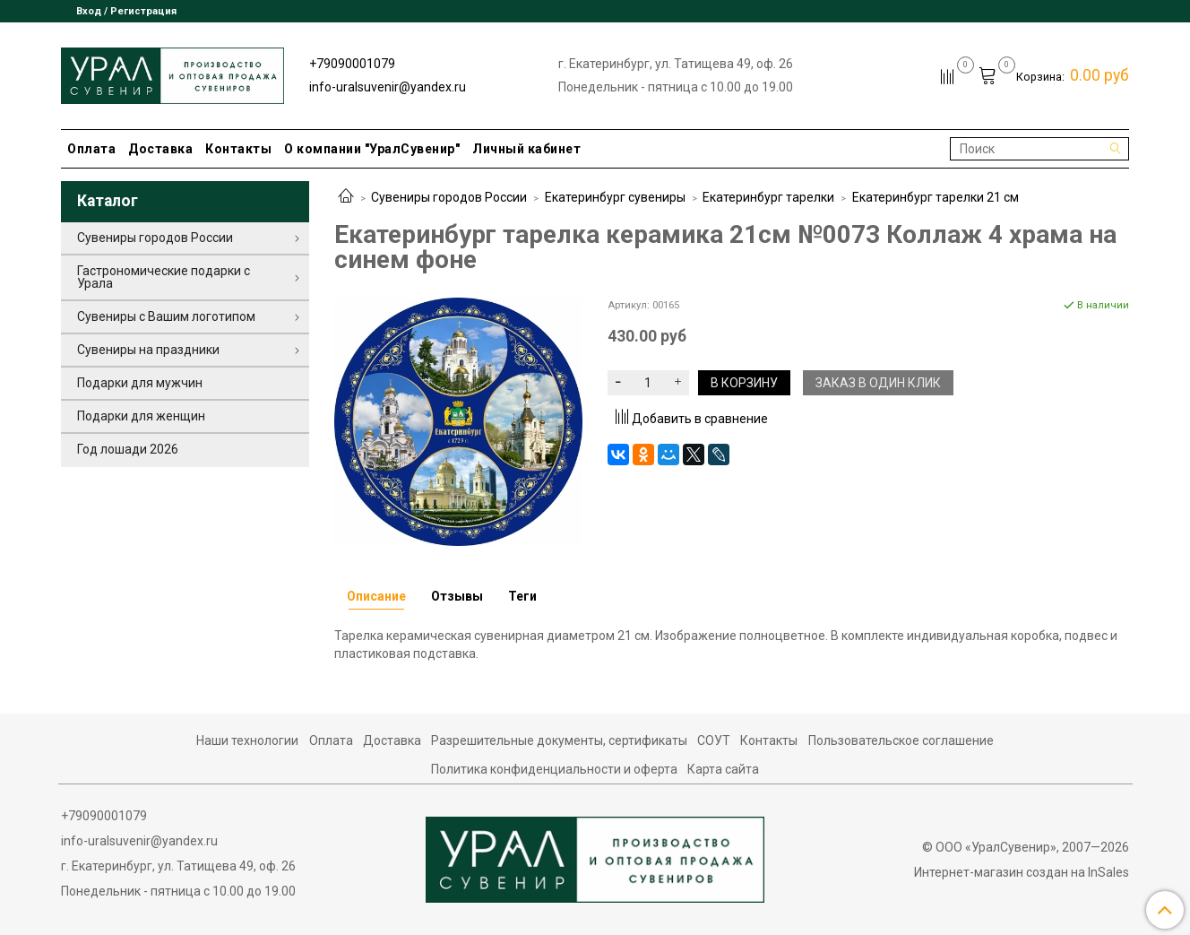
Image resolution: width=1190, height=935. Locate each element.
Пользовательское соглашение (901, 740)
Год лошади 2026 (127, 449)
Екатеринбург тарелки (768, 197)
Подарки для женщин (141, 416)
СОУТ (713, 740)
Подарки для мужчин (140, 383)
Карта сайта (723, 769)
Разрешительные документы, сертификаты (559, 740)
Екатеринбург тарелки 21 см (935, 197)
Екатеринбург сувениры (615, 197)
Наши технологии (247, 740)
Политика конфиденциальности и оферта (554, 769)
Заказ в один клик (878, 383)
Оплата (91, 149)
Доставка (160, 149)
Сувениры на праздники (148, 349)
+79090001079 (352, 63)
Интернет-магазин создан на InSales (1021, 872)
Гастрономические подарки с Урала (163, 277)
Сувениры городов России (449, 197)
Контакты (238, 149)
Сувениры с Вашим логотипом (166, 316)
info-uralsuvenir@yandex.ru (387, 87)
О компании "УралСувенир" (372, 149)
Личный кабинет (526, 149)
